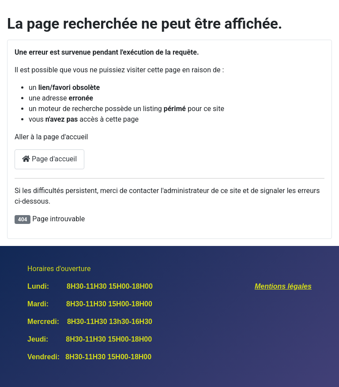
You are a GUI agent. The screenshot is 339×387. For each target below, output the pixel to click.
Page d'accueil (49, 159)
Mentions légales (283, 286)
